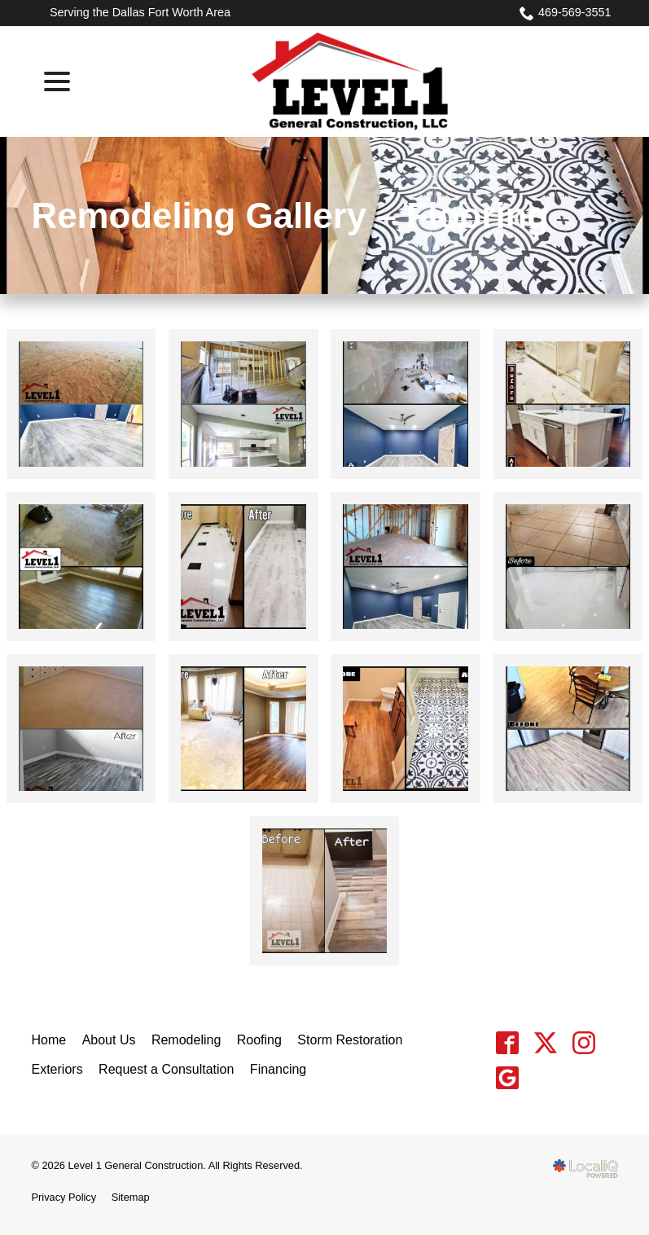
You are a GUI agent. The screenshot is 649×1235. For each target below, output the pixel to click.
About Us (109, 1040)
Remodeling (186, 1040)
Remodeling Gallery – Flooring (291, 216)
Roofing (259, 1040)
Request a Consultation (166, 1069)
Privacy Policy (64, 1197)
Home (49, 1040)
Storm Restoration (349, 1040)
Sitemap (131, 1197)
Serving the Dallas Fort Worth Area (140, 12)
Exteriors (57, 1069)
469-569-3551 (566, 13)
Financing (278, 1069)
